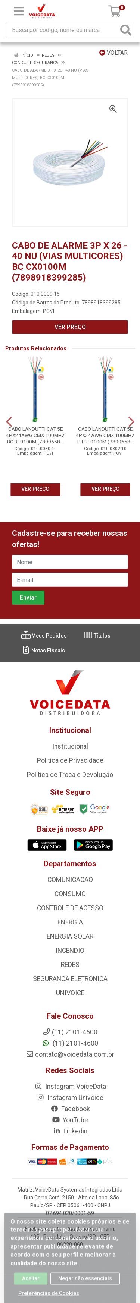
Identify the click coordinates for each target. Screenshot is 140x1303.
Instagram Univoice (70, 1097)
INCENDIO (70, 950)
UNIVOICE (70, 993)
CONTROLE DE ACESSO (70, 908)
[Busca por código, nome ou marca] (62, 30)
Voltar (113, 52)
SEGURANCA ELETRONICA (70, 979)
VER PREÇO (70, 327)
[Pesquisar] (126, 30)
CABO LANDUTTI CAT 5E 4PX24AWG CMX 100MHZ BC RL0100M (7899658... (35, 435)
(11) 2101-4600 (70, 1043)
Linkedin (70, 1131)
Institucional (70, 746)
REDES (70, 964)
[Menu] (18, 11)
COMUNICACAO (70, 879)
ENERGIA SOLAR (70, 936)
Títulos (97, 636)
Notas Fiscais (43, 651)
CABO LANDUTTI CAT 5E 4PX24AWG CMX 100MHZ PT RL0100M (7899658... (105, 435)
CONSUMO (70, 894)
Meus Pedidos (44, 636)
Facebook (70, 1109)
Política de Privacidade (70, 760)
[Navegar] (9, 422)
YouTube (70, 1120)
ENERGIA (70, 922)
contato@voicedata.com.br (70, 1054)
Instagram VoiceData (70, 1086)
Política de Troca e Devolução (70, 774)
